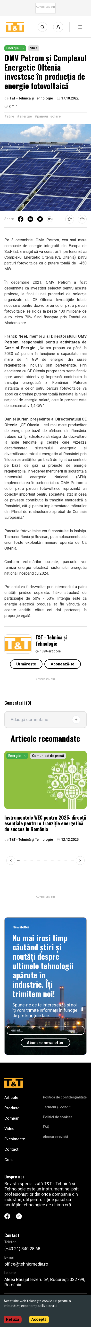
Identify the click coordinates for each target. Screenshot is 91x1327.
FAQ (46, 1127)
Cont (8, 1159)
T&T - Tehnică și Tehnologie (51, 640)
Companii (12, 1118)
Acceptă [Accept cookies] (39, 1319)
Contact (11, 1149)
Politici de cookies (58, 1117)
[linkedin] (30, 219)
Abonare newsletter (45, 1042)
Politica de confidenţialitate (65, 1097)
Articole (11, 1097)
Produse (11, 1108)
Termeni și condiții (58, 1107)
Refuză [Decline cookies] (12, 1319)
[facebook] (21, 219)
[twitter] (40, 219)
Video (9, 1128)
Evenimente (14, 1139)
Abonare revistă (55, 1137)
